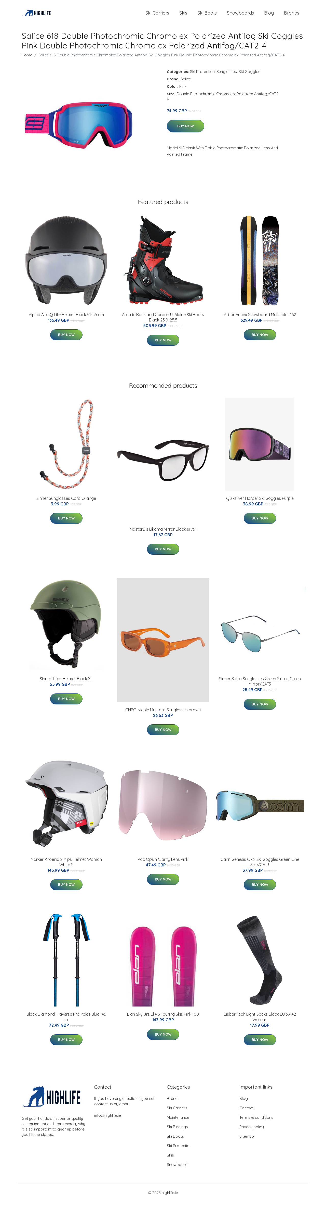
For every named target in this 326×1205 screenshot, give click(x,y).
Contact (246, 1111)
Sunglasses (226, 75)
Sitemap (246, 1139)
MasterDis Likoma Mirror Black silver (163, 532)
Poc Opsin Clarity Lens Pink (163, 862)
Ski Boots (207, 15)
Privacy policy (251, 1130)
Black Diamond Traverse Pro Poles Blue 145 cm (66, 1020)
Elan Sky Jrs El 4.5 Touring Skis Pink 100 (163, 1017)
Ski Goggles (249, 75)
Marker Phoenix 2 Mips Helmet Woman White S (66, 865)
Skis (183, 15)
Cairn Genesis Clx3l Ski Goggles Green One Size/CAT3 (260, 865)
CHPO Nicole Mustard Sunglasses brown (163, 713)
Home (27, 58)
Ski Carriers (157, 15)
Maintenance (178, 1121)
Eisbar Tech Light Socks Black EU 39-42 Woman (260, 1020)
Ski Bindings (177, 1130)
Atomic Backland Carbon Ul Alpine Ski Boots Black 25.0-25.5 (163, 321)
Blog (269, 15)
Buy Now (185, 129)
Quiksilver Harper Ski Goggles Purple (260, 501)
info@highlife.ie (107, 1118)
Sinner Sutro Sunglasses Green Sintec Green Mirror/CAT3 (260, 685)
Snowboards (240, 15)
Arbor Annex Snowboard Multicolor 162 (260, 318)
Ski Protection (202, 75)
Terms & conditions (256, 1121)
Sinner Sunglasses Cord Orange (66, 501)
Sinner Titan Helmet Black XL (66, 682)
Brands (291, 15)
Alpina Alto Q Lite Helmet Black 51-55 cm (66, 318)
